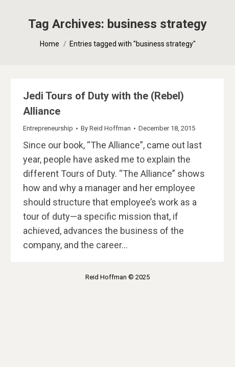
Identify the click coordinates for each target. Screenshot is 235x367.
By (106, 128)
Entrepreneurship (48, 128)
